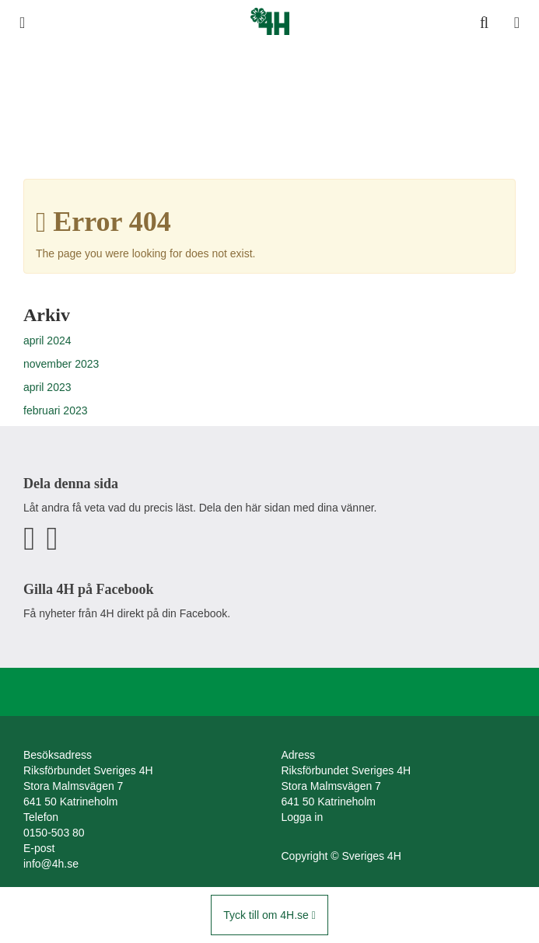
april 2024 (47, 340)
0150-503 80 (54, 832)
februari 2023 (55, 410)
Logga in (303, 817)
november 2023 (61, 364)
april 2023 (47, 387)
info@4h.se (51, 863)
